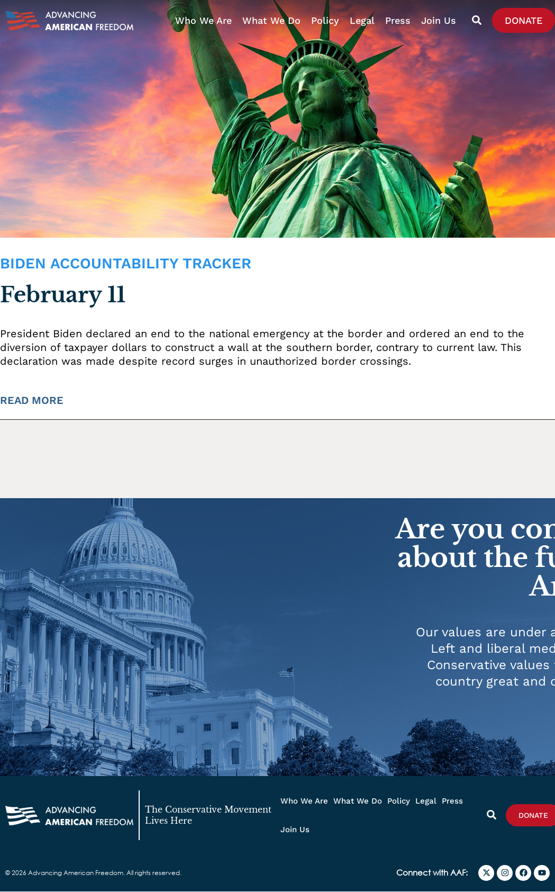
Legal (362, 20)
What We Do (271, 20)
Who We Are (203, 20)
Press (398, 20)
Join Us (438, 20)
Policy (325, 20)
